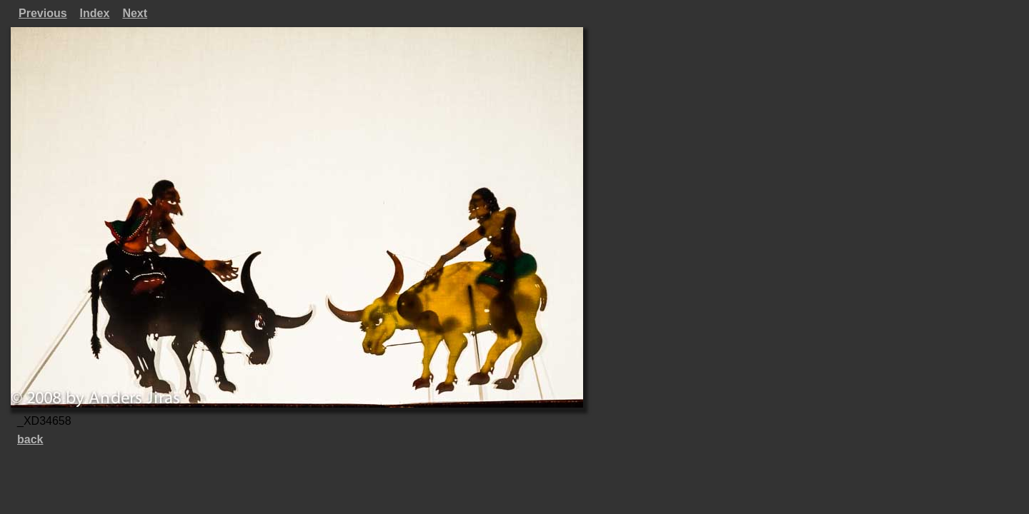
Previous (43, 13)
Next (134, 13)
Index (95, 13)
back (30, 439)
